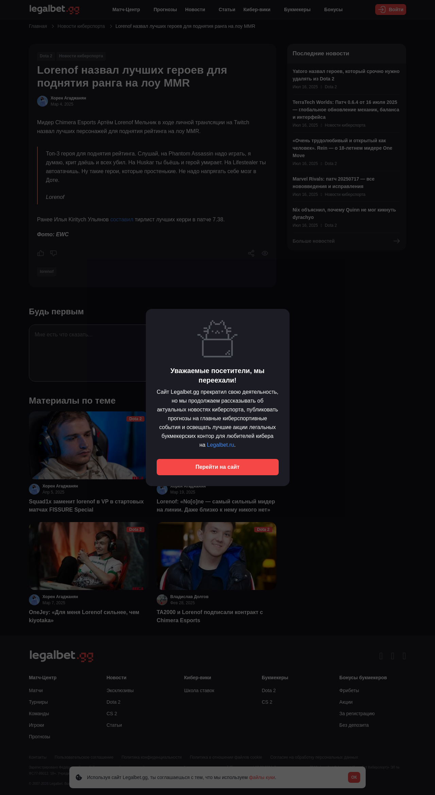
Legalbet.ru (220, 445)
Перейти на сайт (217, 467)
